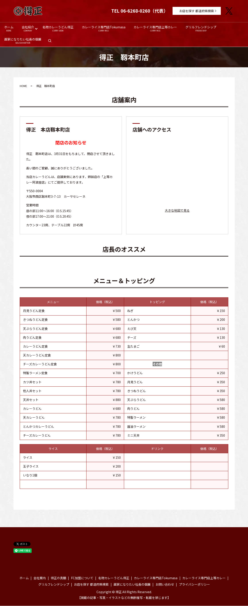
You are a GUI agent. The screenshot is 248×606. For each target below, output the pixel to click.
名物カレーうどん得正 (57, 28)
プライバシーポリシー (194, 585)
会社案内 (39, 578)
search (52, 42)
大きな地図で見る (177, 211)
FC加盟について (82, 578)
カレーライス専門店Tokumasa (103, 28)
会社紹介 (28, 28)
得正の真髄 (58, 578)
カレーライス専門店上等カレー (155, 28)
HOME (23, 86)
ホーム (8, 28)
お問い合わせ (165, 585)
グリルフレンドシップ (201, 28)
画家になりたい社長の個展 (22, 41)
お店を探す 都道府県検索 (196, 11)
